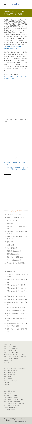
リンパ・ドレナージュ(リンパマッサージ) (15, 368)
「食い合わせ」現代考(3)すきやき (16, 288)
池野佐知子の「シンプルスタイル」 (13, 399)
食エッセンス (7, 393)
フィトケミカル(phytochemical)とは (17, 307)
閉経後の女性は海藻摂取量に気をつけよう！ (17, 319)
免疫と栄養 (10, 242)
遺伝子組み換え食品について (15, 254)
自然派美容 (7, 362)
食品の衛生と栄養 (12, 248)
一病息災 (6, 383)
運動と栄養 (10, 223)
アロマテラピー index (10, 346)
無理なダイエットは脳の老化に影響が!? (17, 330)
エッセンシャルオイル (10, 350)
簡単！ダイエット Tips (10, 376)
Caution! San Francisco (10, 407)
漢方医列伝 (7, 384)
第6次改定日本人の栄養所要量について (17, 264)
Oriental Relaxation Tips (10, 380)
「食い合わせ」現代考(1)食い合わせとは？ (17, 281)
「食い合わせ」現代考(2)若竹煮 (16, 285)
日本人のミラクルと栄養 (14, 214)
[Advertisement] (16, 99)
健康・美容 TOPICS (9, 391)
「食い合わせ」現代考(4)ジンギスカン (17, 292)
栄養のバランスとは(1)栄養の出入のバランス (17, 227)
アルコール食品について (14, 260)
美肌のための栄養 (12, 220)
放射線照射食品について (14, 251)
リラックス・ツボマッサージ (12, 370)
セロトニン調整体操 (9, 374)
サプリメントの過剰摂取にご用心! (16, 310)
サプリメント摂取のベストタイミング (17, 314)
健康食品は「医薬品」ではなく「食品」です (17, 303)
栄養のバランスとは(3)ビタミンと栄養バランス (17, 238)
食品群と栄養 (10, 245)
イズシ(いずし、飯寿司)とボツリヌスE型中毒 (17, 275)
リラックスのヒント (9, 378)
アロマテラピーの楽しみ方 (11, 348)
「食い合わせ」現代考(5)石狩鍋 (16, 296)
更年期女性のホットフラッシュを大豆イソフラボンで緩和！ (17, 325)
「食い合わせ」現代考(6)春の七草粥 (17, 299)
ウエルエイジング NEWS (11, 397)
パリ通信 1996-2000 (9, 409)
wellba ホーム (7, 344)
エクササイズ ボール (9, 372)
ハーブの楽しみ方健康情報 (11, 358)
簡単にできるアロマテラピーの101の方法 (15, 356)
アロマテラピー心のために (11, 352)
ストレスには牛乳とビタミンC (15, 217)
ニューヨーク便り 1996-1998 (12, 401)
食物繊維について (12, 271)
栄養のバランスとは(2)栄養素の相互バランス (17, 232)
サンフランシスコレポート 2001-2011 (14, 403)
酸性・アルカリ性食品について (16, 257)
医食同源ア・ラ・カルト (10, 395)
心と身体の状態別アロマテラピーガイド (15, 354)
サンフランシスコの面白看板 (12, 405)
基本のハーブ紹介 (9, 360)
